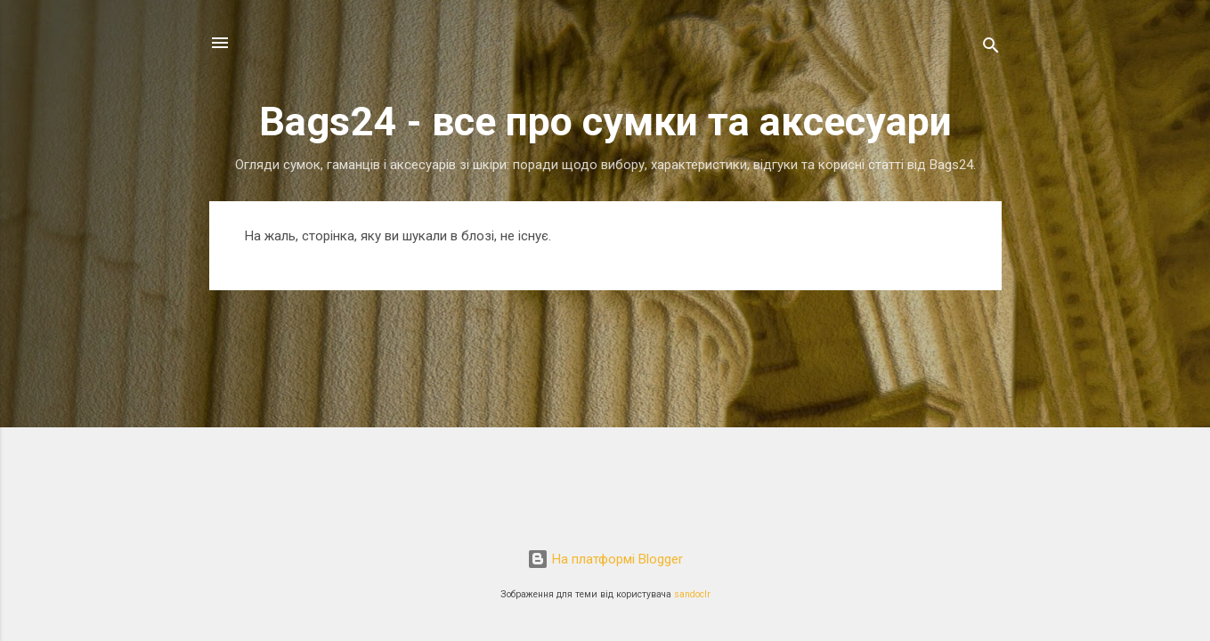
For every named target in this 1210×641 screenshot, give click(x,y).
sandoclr (692, 594)
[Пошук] (991, 48)
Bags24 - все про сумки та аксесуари (605, 121)
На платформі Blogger (605, 559)
